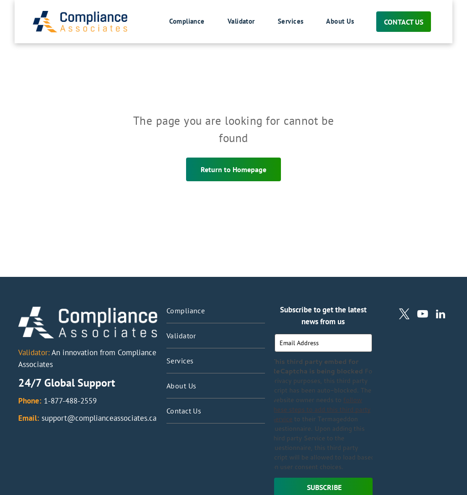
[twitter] (404, 315)
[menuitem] (175, 22)
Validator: (34, 352)
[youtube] (423, 315)
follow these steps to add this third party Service (320, 409)
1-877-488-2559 (70, 401)
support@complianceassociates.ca (99, 418)
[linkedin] (441, 315)
